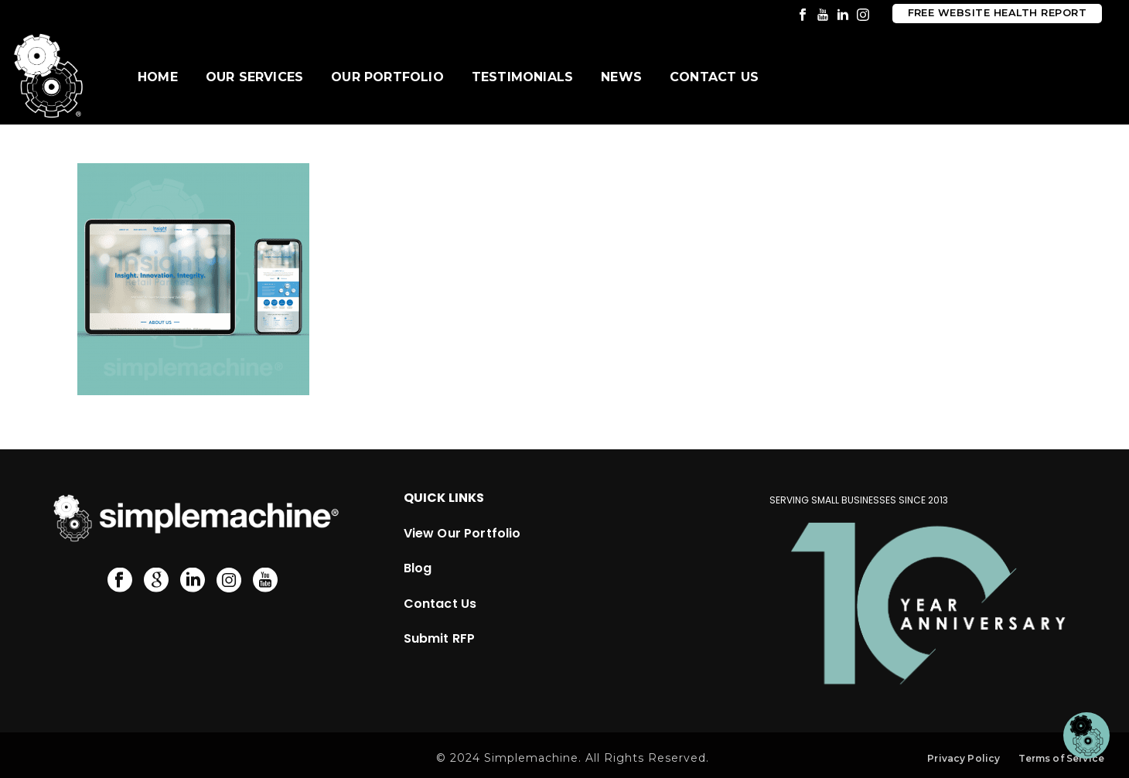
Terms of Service (1061, 758)
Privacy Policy (963, 758)
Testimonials (522, 77)
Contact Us (714, 77)
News (621, 77)
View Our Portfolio (462, 533)
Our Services (254, 77)
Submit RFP (440, 638)
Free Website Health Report (997, 13)
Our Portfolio (387, 77)
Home (158, 77)
